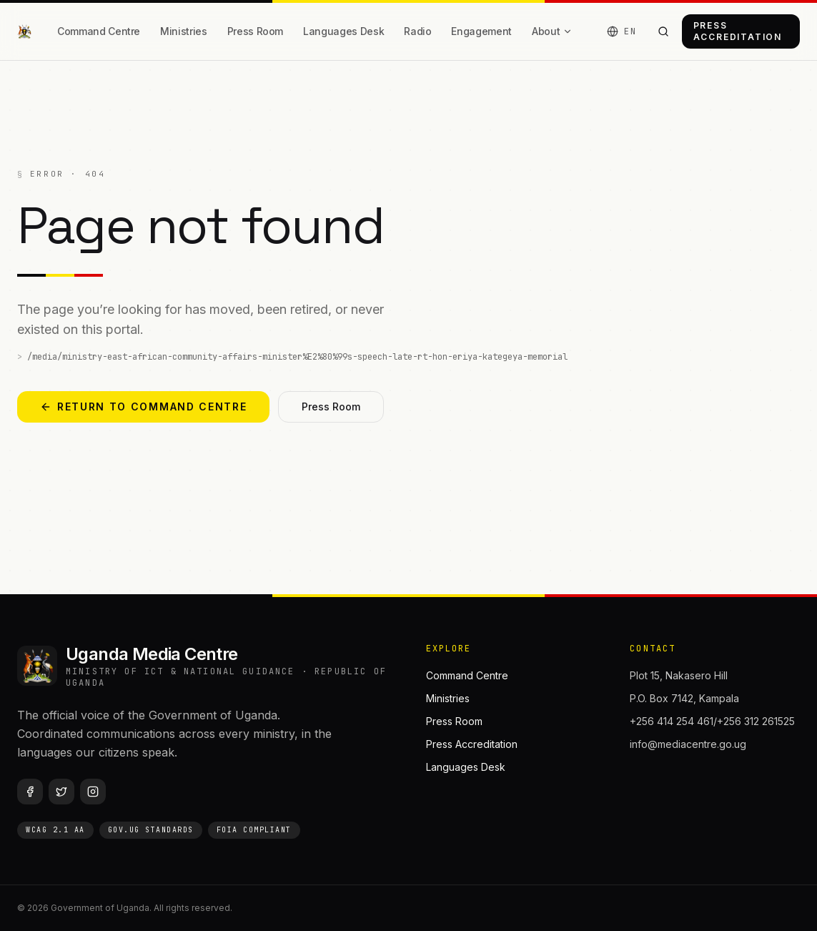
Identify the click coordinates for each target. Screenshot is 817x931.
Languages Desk (343, 31)
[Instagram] (93, 791)
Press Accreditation (737, 31)
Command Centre (98, 31)
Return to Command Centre (143, 406)
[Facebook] (30, 791)
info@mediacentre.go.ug (688, 744)
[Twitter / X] (61, 791)
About (552, 31)
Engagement (481, 31)
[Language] (621, 31)
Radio (417, 31)
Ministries (183, 31)
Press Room (255, 31)
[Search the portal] (663, 31)
